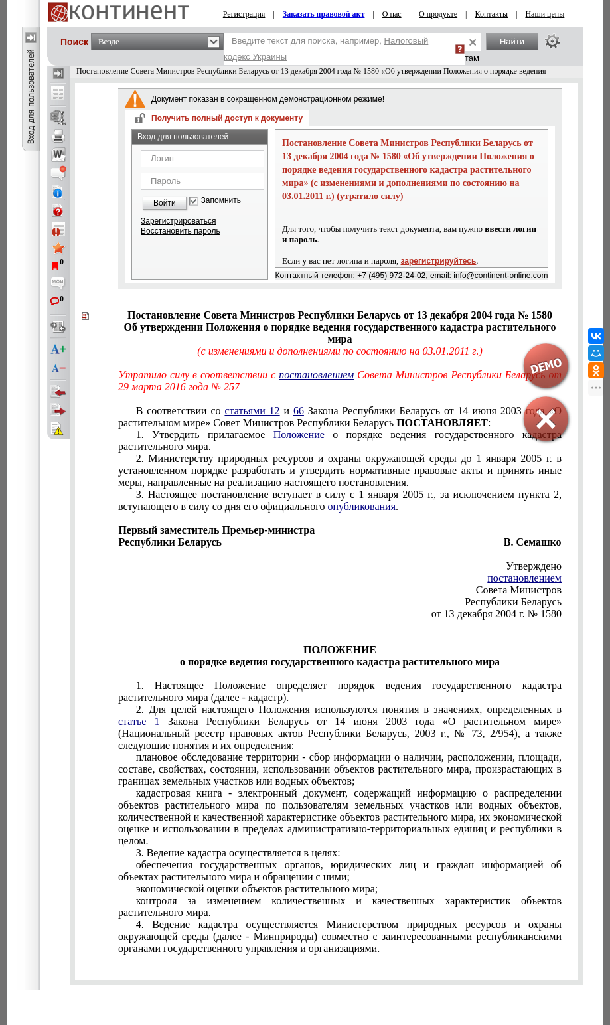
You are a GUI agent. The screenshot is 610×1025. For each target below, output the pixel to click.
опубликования (361, 506)
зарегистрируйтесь (439, 261)
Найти (512, 41)
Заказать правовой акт (324, 14)
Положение (299, 434)
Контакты (491, 14)
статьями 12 (251, 410)
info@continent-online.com (500, 275)
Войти (164, 203)
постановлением (316, 374)
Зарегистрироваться (178, 221)
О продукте (438, 14)
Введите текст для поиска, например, (326, 49)
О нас (392, 14)
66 (298, 410)
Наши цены (544, 14)
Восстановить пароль (180, 231)
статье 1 (139, 721)
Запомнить (221, 201)
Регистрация (244, 14)
